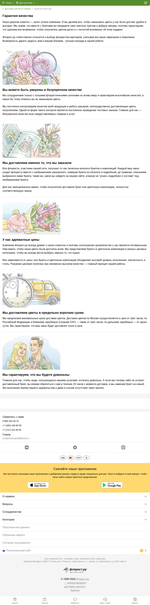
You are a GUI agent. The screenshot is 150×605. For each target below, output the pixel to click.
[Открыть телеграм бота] (75, 447)
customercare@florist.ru (16, 438)
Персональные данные (16, 527)
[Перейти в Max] (123, 447)
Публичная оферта (14, 535)
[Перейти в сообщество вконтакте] (27, 447)
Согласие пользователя (16, 542)
